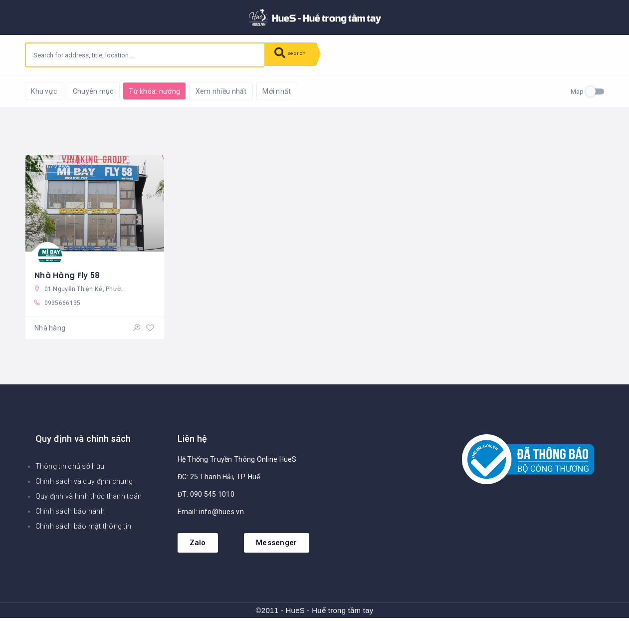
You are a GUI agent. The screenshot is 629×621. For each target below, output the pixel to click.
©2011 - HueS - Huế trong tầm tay (314, 614)
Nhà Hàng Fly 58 (67, 274)
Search (294, 54)
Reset (113, 90)
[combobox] (145, 54)
